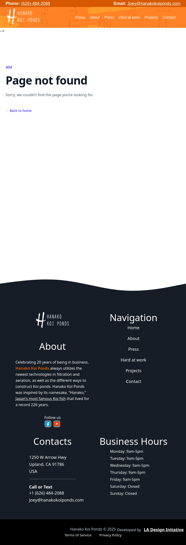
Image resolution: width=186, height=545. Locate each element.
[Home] (23, 16)
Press (109, 17)
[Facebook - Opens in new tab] (47, 423)
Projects (151, 17)
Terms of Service (77, 535)
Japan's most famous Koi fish (40, 398)
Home (80, 17)
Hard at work (129, 17)
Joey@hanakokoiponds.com (154, 3)
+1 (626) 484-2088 (46, 493)
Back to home (19, 110)
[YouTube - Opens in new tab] (56, 423)
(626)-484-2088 (35, 3)
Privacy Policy (110, 535)
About (95, 17)
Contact (169, 17)
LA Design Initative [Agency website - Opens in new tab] (164, 529)
